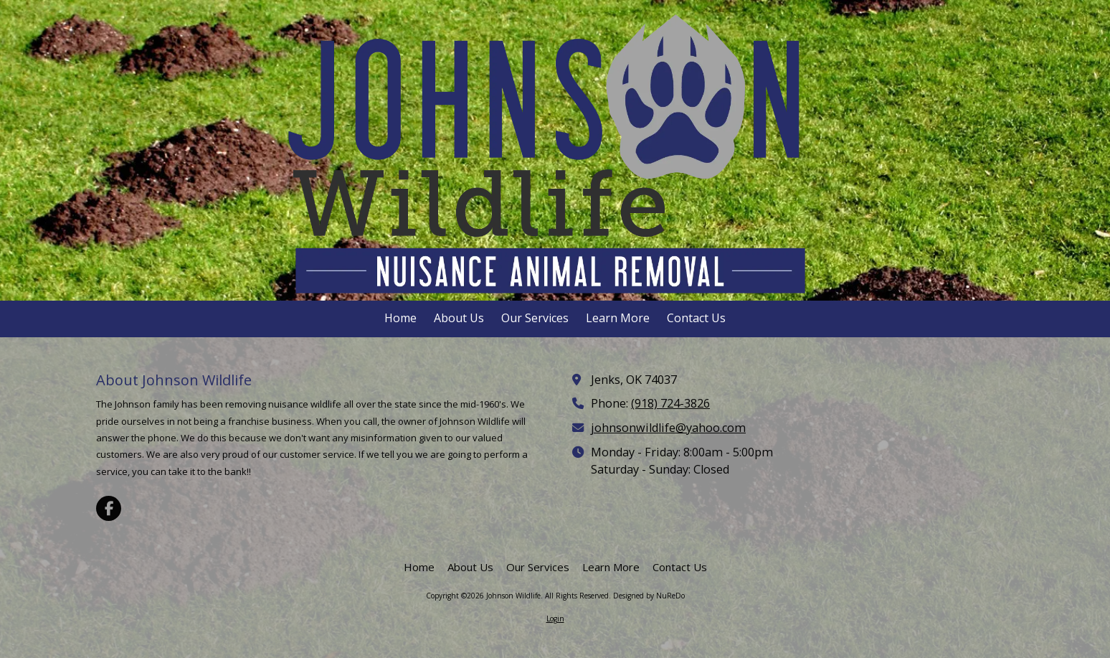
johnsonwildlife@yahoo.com (668, 428)
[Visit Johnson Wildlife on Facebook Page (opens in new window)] (108, 508)
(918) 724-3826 (670, 403)
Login (555, 619)
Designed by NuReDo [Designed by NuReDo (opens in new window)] (649, 596)
